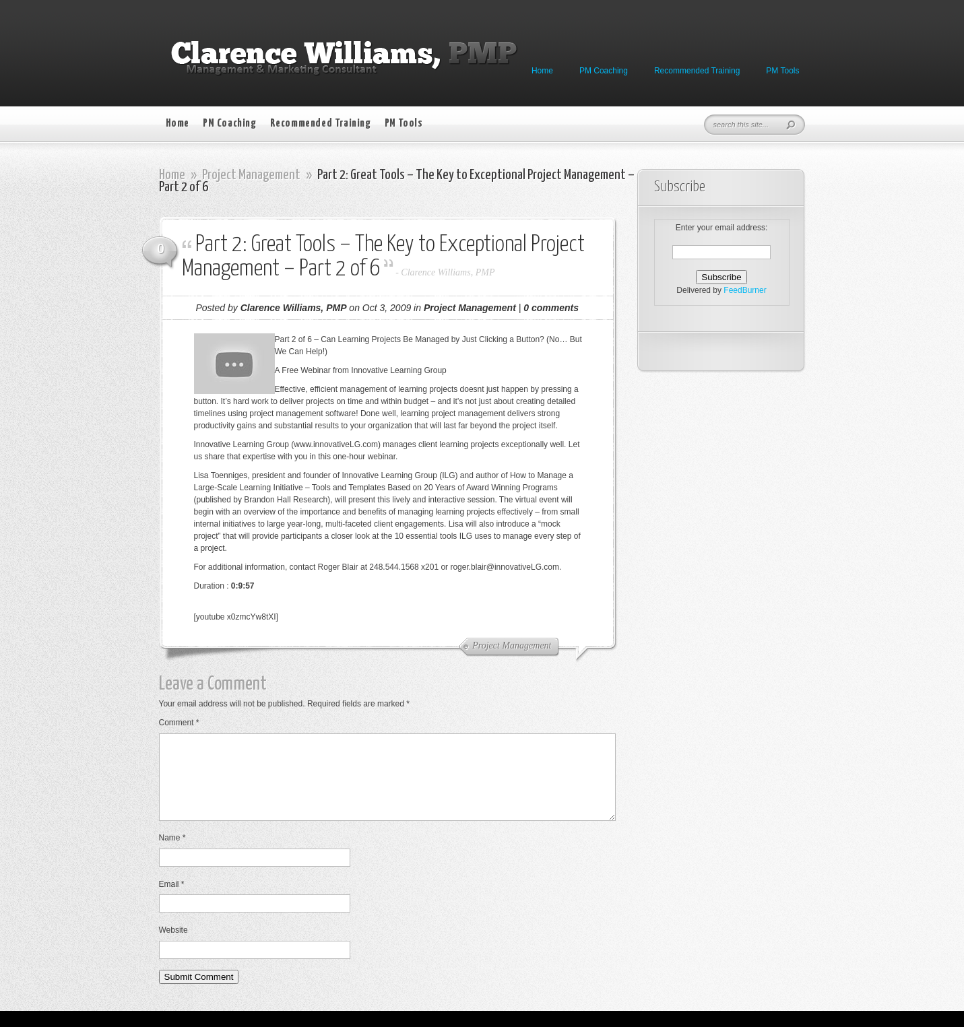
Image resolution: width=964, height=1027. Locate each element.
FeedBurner (745, 290)
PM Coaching (603, 70)
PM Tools (782, 70)
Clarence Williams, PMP (447, 272)
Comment (179, 722)
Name (172, 854)
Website (173, 946)
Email (172, 900)
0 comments (551, 307)
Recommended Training (697, 70)
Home (542, 70)
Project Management (251, 175)
